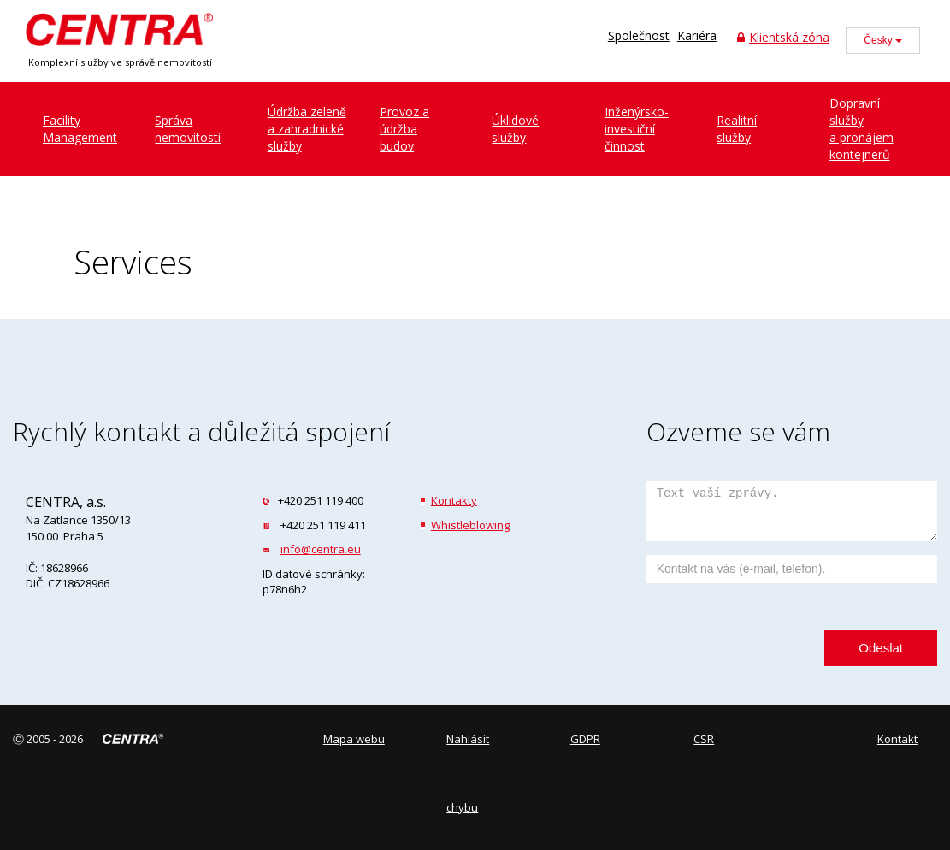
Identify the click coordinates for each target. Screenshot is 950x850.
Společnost (639, 35)
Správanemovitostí (188, 128)
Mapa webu (354, 739)
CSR (703, 739)
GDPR (585, 739)
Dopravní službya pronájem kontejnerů (861, 128)
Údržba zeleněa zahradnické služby (307, 128)
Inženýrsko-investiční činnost (637, 128)
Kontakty (454, 500)
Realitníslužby (737, 128)
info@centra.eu (320, 549)
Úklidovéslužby (515, 128)
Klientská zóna (783, 37)
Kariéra (697, 35)
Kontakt (897, 739)
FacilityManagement (80, 128)
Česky (883, 40)
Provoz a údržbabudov (404, 128)
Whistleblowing (470, 525)
